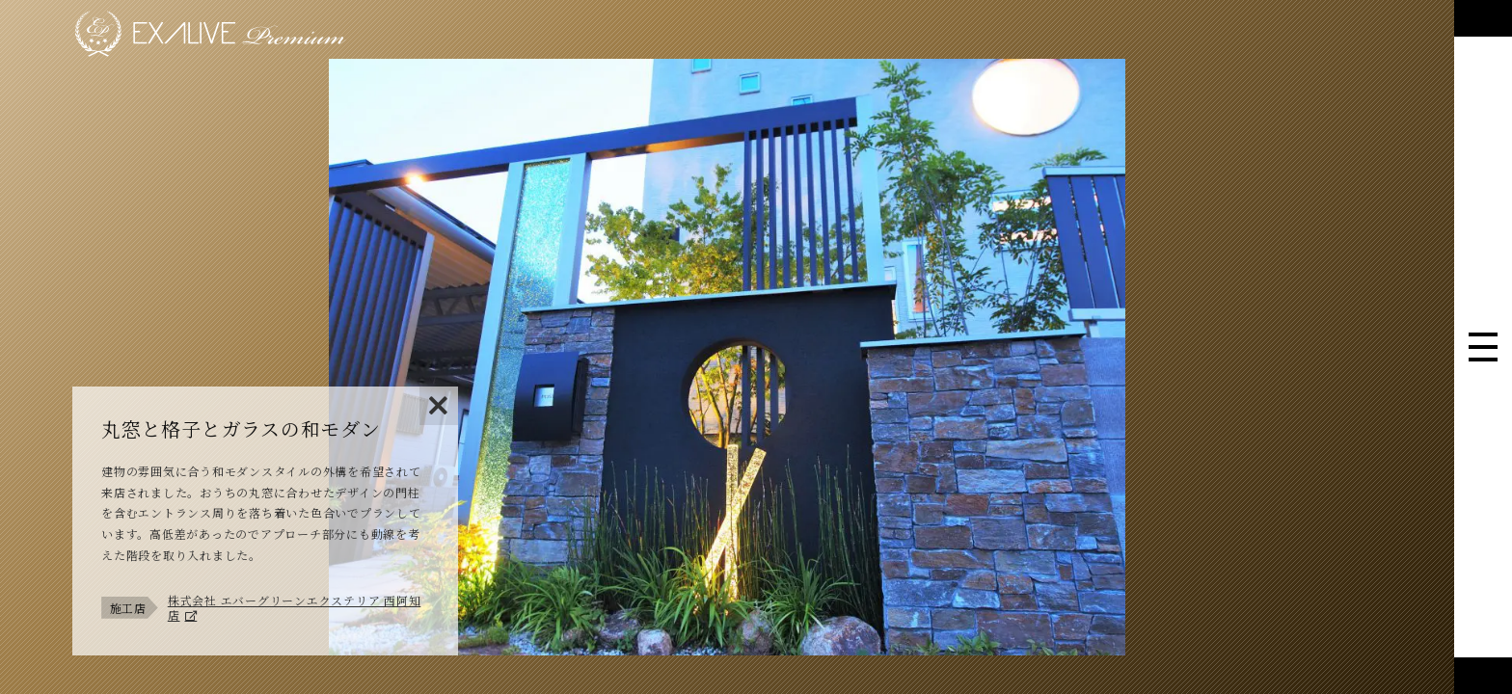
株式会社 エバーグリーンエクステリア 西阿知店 (294, 608)
